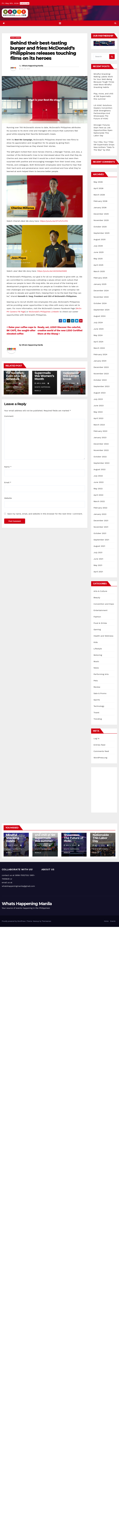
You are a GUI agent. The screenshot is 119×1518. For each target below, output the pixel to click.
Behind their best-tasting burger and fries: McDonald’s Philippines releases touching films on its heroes (43, 50)
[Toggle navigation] (60, 23)
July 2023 (98, 399)
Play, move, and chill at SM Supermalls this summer (103, 96)
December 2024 (101, 290)
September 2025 (101, 233)
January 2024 (100, 361)
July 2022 (98, 476)
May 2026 (98, 182)
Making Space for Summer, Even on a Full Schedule (16, 374)
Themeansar (46, 921)
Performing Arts (101, 674)
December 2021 (101, 520)
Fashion (97, 617)
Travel (96, 712)
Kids (96, 642)
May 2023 (98, 412)
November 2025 (101, 220)
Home (106, 921)
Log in (96, 738)
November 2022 (101, 450)
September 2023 (101, 386)
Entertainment (100, 610)
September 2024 (101, 310)
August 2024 (99, 316)
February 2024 (100, 354)
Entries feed (99, 745)
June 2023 (99, 405)
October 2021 (100, 533)
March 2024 (99, 348)
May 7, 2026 (13, 845)
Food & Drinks (15, 37)
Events (112, 921)
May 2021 (98, 565)
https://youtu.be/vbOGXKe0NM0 (52, 271)
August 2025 (99, 239)
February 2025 (100, 278)
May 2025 (98, 258)
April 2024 (98, 342)
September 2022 (101, 463)
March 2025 (99, 271)
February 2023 (100, 431)
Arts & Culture (100, 591)
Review (97, 687)
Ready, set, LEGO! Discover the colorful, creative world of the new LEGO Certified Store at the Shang (59, 330)
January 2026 (100, 207)
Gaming (97, 629)
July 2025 (98, 246)
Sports (97, 700)
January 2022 (100, 514)
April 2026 (98, 188)
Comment (8, 416)
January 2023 (100, 437)
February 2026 (100, 201)
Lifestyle (98, 649)
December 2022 (101, 444)
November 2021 (101, 527)
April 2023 (98, 418)
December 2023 (101, 367)
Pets (96, 680)
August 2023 (99, 393)
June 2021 (98, 559)
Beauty (97, 597)
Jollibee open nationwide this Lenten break (72, 374)
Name (7, 467)
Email (7, 482)
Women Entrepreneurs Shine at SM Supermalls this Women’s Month (44, 371)
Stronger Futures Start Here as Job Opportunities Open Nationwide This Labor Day (103, 130)
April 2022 (98, 495)
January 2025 (100, 284)
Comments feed (101, 751)
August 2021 (99, 546)
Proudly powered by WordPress (14, 921)
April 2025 (98, 265)
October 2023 (100, 380)
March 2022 (99, 501)
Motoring (98, 655)
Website (8, 498)
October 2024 (100, 303)
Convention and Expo (104, 604)
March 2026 (99, 195)
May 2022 (98, 488)
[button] (115, 23)
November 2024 (101, 297)
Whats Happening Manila (32, 66)
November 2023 (101, 373)
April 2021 (98, 571)
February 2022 (100, 508)
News (96, 668)
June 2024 (99, 329)
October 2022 (100, 456)
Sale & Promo (100, 693)
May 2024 (98, 335)
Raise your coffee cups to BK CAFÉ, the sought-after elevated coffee (21, 330)
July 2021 (98, 552)
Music (96, 661)
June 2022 (99, 482)
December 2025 (101, 214)
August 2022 (99, 469)
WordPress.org (100, 757)
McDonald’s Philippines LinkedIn (44, 311)
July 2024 (98, 322)
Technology (99, 706)
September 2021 (101, 540)
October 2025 (100, 227)
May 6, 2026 (71, 845)
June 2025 (99, 252)
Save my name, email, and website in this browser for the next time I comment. (44, 514)
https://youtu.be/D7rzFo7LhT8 (54, 221)
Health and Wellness (103, 636)
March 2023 (99, 425)
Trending (98, 719)
